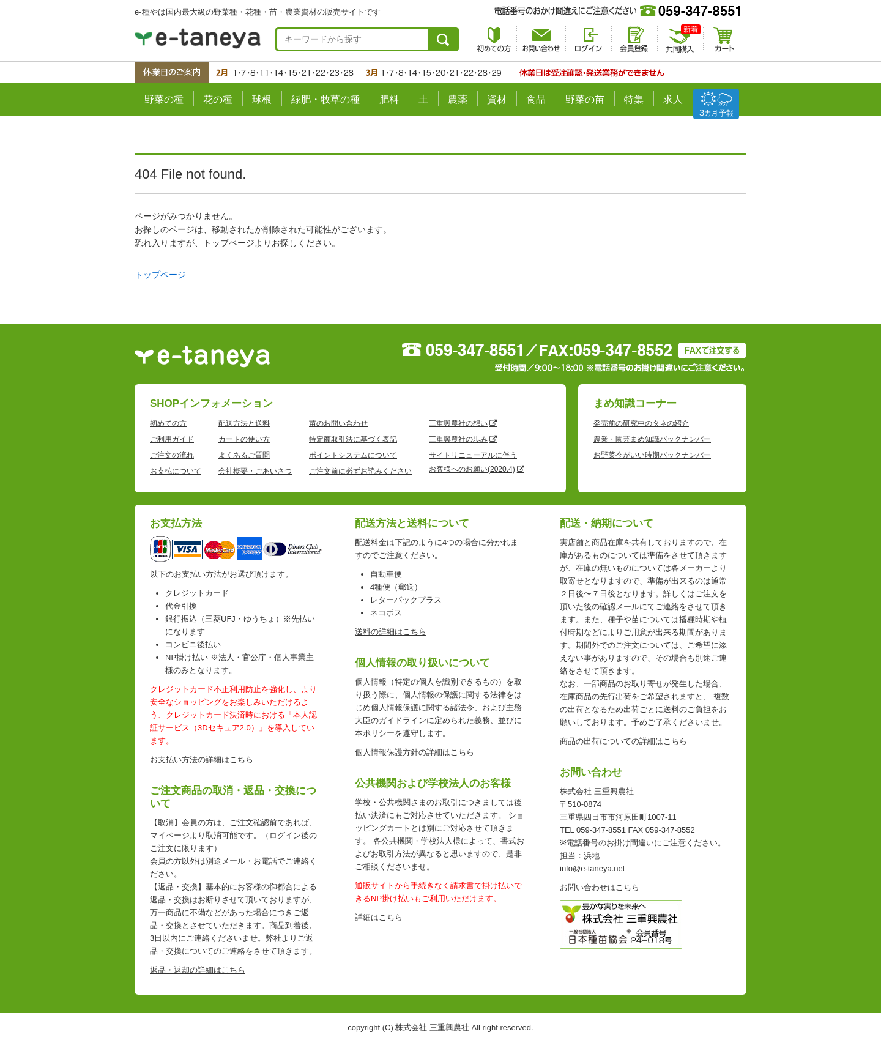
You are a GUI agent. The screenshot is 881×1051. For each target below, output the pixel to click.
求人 (673, 99)
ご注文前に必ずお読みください (360, 471)
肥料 (389, 99)
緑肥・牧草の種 (325, 99)
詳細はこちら (379, 917)
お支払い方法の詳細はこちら (201, 759)
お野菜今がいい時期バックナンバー (652, 455)
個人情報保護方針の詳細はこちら (414, 752)
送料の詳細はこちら (390, 631)
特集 (634, 99)
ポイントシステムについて (353, 455)
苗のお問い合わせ (338, 423)
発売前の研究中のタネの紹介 (641, 423)
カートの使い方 (244, 439)
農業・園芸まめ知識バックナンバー (652, 439)
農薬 (457, 99)
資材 (497, 99)
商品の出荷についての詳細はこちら (623, 741)
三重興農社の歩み (458, 439)
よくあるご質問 (244, 455)
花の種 (217, 99)
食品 (536, 99)
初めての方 (168, 423)
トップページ (160, 275)
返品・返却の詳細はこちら (197, 970)
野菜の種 (164, 99)
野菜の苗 (584, 99)
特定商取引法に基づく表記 (353, 439)
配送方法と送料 (244, 423)
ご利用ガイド (172, 439)
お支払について (175, 471)
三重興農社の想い (458, 423)
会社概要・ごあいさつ (255, 471)
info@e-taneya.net (592, 868)
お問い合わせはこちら (599, 887)
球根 (262, 99)
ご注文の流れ (172, 455)
